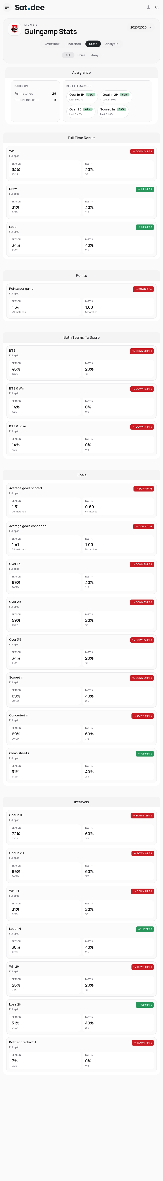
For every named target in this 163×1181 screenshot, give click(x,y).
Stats (93, 44)
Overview (52, 44)
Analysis (111, 44)
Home (81, 55)
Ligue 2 (31, 24)
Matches (74, 44)
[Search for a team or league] (157, 7)
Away (94, 55)
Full (68, 55)
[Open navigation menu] (7, 7)
